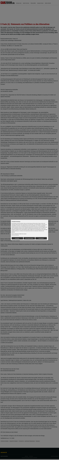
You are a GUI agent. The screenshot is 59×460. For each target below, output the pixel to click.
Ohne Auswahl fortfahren (29, 238)
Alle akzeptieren (41, 238)
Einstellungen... (17, 238)
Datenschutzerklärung (15, 235)
